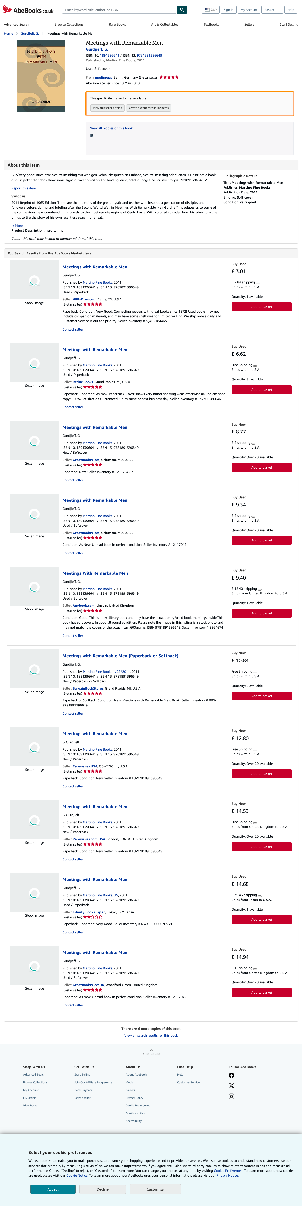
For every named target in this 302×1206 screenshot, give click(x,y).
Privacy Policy (134, 1098)
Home (8, 33)
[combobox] (119, 10)
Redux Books (83, 382)
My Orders (29, 1098)
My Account (249, 10)
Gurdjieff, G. (30, 33)
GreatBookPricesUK (88, 985)
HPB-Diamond (84, 299)
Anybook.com (84, 606)
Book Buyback (83, 1090)
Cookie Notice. (77, 1175)
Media (129, 1082)
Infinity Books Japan (89, 912)
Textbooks (211, 24)
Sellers (249, 24)
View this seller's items (107, 108)
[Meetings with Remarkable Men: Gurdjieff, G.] (41, 42)
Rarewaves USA (85, 766)
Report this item (23, 188)
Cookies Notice (135, 1113)
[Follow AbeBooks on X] (231, 1086)
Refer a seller (82, 1098)
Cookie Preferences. (228, 1170)
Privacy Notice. (228, 1175)
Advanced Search (16, 24)
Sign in (228, 10)
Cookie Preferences (138, 1105)
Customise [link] (155, 1189)
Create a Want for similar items (149, 108)
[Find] (182, 10)
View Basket (31, 1105)
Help (291, 10)
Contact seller (73, 329)
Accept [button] (53, 1189)
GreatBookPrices (86, 460)
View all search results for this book (151, 1035)
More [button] (19, 225)
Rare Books (117, 24)
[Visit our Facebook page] (231, 1076)
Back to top (151, 1054)
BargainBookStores (88, 688)
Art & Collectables (164, 24)
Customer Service (188, 1082)
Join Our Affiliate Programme (93, 1082)
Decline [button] (103, 1189)
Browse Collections (69, 24)
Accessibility (134, 1121)
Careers (130, 1090)
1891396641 (109, 55)
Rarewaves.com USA (89, 839)
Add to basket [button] (261, 307)
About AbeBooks (136, 1075)
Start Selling (289, 24)
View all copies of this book (111, 128)
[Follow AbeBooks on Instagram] (231, 1097)
